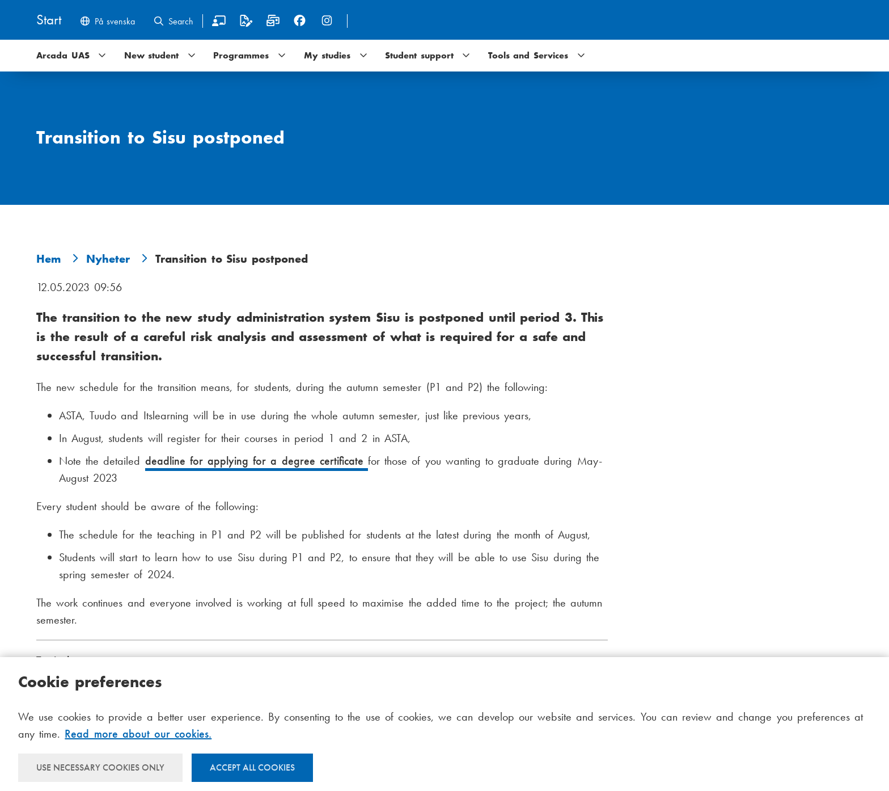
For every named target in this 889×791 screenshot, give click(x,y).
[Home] (48, 20)
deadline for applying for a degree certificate (256, 460)
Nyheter (108, 258)
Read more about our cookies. (138, 733)
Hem (48, 258)
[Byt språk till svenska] (107, 22)
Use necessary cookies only (100, 767)
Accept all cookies (252, 767)
